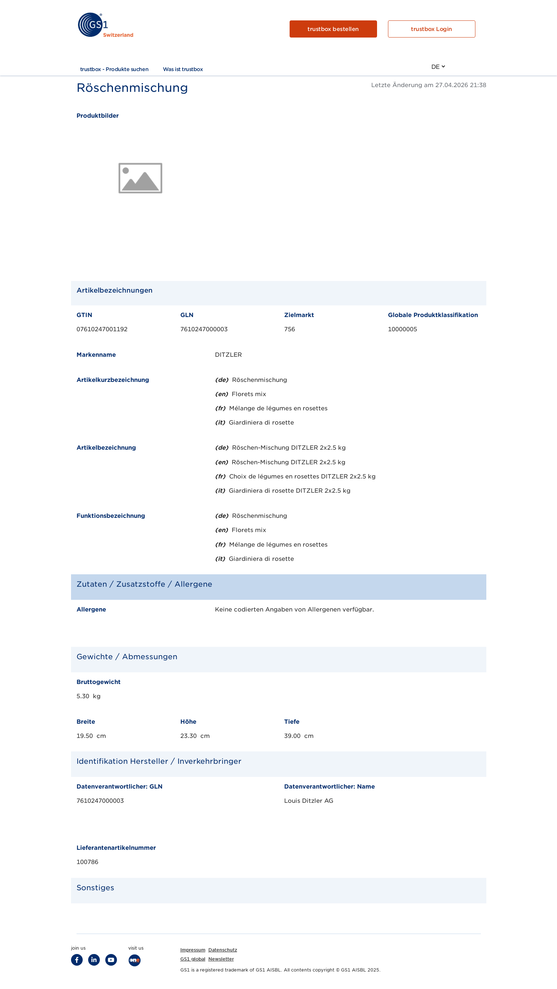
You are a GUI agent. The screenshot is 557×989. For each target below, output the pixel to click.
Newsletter (221, 959)
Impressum (192, 950)
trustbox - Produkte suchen (114, 69)
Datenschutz (222, 950)
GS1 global (192, 959)
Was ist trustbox (183, 69)
